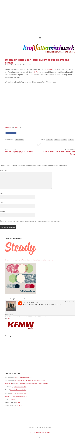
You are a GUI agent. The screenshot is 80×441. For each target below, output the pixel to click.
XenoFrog (19, 405)
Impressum (34, 432)
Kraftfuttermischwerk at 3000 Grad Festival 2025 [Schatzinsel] (32, 316)
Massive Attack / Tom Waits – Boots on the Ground (30, 380)
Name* (2, 193)
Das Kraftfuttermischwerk (11, 316)
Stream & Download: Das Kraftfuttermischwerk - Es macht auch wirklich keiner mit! (29, 260)
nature (64, 140)
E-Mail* (2, 202)
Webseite (3, 211)
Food (56, 140)
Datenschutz (45, 432)
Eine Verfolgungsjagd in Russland (19, 151)
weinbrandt (8, 384)
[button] (11, 133)
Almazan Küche (50, 69)
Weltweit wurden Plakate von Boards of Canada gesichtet (31, 384)
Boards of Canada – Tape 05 (23, 377)
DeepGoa (17, 128)
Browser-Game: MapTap (18, 393)
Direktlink (8, 128)
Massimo (7, 396)
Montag (13, 399)
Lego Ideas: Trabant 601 (19, 387)
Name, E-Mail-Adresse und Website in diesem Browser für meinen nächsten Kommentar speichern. (31, 221)
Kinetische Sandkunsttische (18, 390)
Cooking (49, 140)
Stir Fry (35, 72)
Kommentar (3, 170)
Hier (9, 318)
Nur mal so (19, 140)
